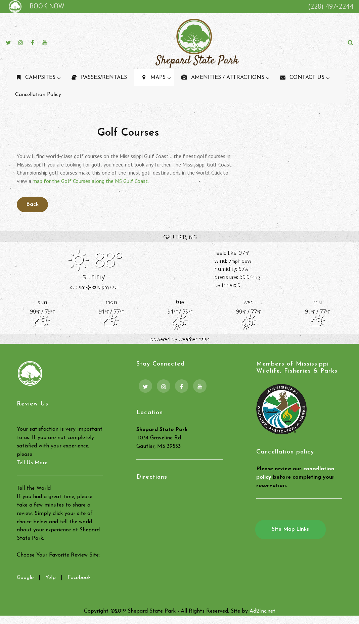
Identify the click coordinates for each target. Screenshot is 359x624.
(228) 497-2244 (330, 6)
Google (25, 577)
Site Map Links (290, 529)
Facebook (79, 577)
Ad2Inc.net (262, 611)
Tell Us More (32, 463)
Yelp (50, 577)
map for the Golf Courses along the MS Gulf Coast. (91, 181)
